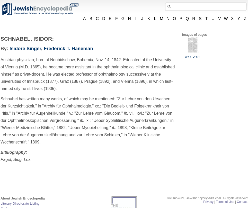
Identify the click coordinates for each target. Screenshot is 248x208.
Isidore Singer (25, 48)
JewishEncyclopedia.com (40, 9)
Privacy (208, 202)
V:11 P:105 (193, 55)
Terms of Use (225, 202)
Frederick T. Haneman (68, 48)
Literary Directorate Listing (20, 203)
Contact (242, 202)
